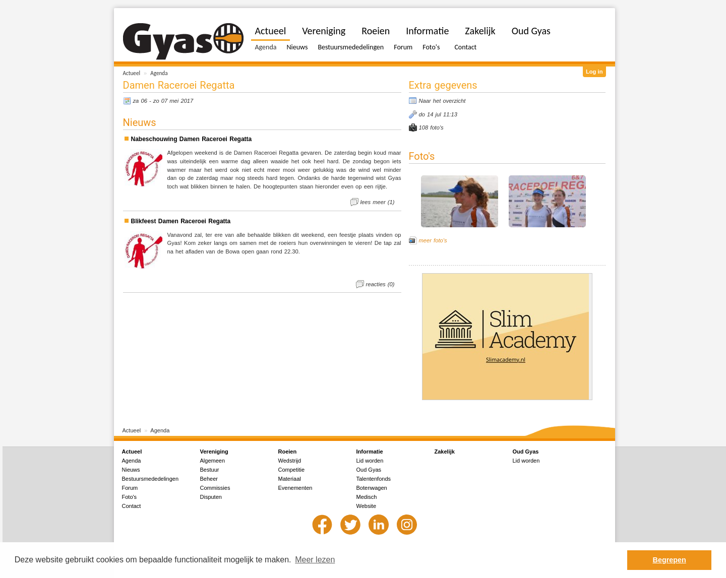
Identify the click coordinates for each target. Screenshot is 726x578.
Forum (403, 47)
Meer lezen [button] (315, 559)
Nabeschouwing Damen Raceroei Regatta (191, 139)
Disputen (211, 497)
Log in (594, 72)
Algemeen (212, 461)
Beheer (209, 479)
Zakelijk (480, 31)
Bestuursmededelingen (351, 47)
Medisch (366, 497)
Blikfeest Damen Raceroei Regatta (181, 221)
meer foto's (433, 240)
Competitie (291, 470)
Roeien (375, 31)
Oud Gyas (531, 31)
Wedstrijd (289, 461)
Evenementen (295, 488)
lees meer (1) (377, 202)
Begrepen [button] (669, 560)
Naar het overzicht (442, 101)
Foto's (431, 47)
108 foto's (431, 127)
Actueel (132, 73)
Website (366, 506)
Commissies (215, 488)
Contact (465, 47)
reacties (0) (380, 284)
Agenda (158, 73)
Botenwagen (371, 488)
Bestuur (209, 470)
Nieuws (297, 47)
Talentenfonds (373, 479)
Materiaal (289, 479)
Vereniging (323, 31)
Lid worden (370, 461)
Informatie (427, 31)
